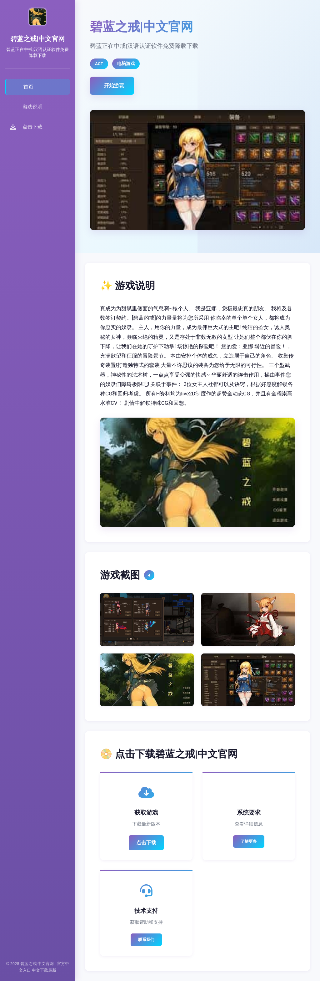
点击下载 (146, 843)
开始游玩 (114, 86)
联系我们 (146, 939)
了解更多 (249, 841)
